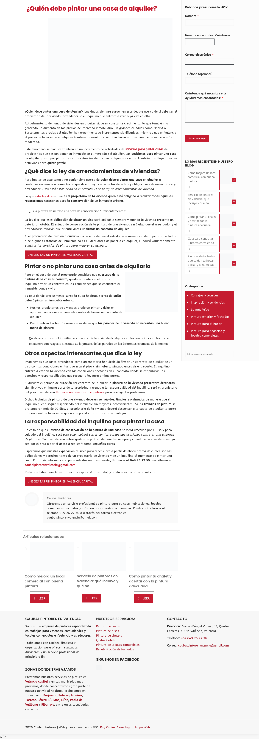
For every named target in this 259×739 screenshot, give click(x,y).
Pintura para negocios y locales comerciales (208, 334)
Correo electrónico (199, 54)
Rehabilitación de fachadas (115, 649)
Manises (76, 695)
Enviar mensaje (197, 138)
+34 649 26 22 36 (194, 638)
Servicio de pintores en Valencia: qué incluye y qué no (98, 581)
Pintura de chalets (109, 635)
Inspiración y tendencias (208, 304)
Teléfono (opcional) (198, 74)
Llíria (64, 700)
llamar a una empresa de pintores (80, 392)
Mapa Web (142, 727)
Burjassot (50, 695)
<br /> (200, 663)
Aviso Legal (124, 727)
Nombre (192, 16)
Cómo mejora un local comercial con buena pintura (45, 581)
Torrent (30, 700)
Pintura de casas (108, 626)
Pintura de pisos (107, 631)
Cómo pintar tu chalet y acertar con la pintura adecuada (150, 581)
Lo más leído (200, 311)
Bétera (42, 700)
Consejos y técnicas (204, 296)
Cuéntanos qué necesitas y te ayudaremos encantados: (205, 95)
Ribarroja (47, 704)
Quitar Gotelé (105, 640)
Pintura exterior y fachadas (210, 318)
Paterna (63, 695)
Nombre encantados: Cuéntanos (207, 35)
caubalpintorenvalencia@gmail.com (50, 465)
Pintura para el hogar (206, 325)
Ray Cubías (107, 727)
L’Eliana (53, 700)
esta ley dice (43, 196)
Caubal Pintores (59, 498)
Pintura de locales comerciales (118, 645)
